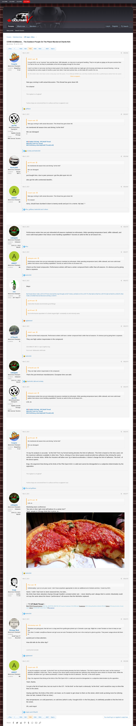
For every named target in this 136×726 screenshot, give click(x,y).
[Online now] (14, 123)
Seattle (18, 594)
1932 (30, 48)
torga (14, 590)
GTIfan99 (14, 337)
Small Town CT (16, 636)
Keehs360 (14, 168)
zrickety (10, 44)
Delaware (17, 242)
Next (52, 48)
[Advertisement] (67, 218)
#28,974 (125, 361)
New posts (10, 30)
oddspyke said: (32, 258)
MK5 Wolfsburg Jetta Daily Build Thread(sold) (40, 145)
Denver (18, 171)
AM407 (14, 198)
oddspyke (14, 238)
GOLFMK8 (4, 1)
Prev (10, 48)
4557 (47, 48)
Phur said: (31, 585)
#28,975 (125, 387)
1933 (34, 48)
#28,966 (125, 53)
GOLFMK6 (19, 1)
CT (19, 296)
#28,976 (125, 431)
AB (19, 202)
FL (19, 341)
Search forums (19, 30)
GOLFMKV (26, 1)
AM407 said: (31, 59)
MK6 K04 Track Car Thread (34, 143)
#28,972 (125, 280)
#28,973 (125, 326)
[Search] (124, 26)
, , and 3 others (36, 209)
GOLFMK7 (12, 1)
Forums (11, 26)
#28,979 (125, 619)
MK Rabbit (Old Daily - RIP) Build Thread (38, 141)
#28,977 (125, 494)
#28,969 (125, 186)
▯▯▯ (14, 292)
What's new (21, 26)
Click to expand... (75, 76)
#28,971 (125, 252)
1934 (39, 48)
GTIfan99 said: (32, 368)
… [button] (16, 48)
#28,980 (125, 661)
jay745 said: (31, 162)
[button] (26, 26)
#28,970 (125, 227)
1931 (25, 48)
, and (35, 381)
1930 (20, 48)
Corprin (14, 64)
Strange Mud (14, 630)
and (33, 151)
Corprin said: (32, 120)
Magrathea (17, 68)
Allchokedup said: (33, 625)
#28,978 (125, 578)
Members (33, 26)
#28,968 (125, 156)
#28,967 (125, 114)
